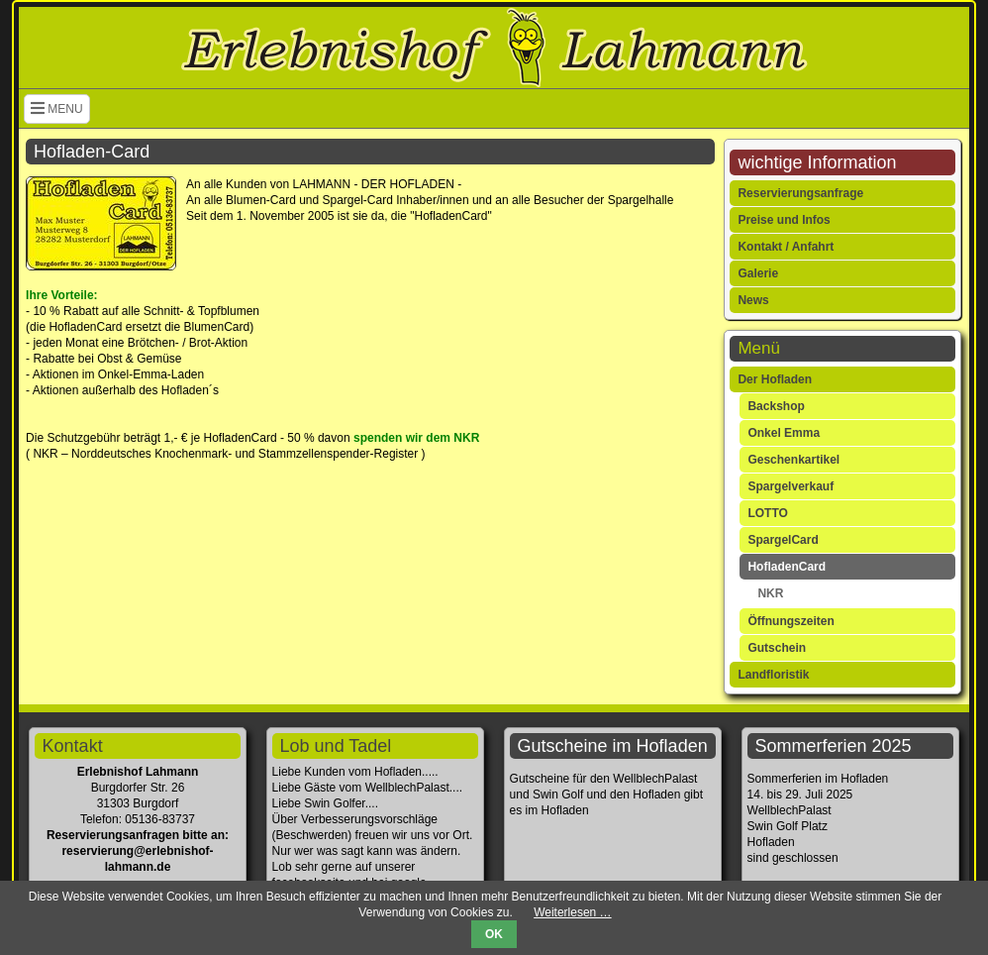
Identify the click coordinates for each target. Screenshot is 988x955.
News (753, 300)
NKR (770, 593)
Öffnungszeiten (790, 621)
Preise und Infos (784, 220)
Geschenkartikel (793, 460)
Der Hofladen (775, 379)
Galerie (758, 273)
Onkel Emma (783, 433)
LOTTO (767, 513)
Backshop (775, 406)
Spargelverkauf (790, 486)
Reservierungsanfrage (800, 193)
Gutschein (776, 648)
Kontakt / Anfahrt (786, 247)
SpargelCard (782, 540)
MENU (57, 109)
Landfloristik (773, 675)
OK (494, 934)
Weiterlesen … (572, 912)
